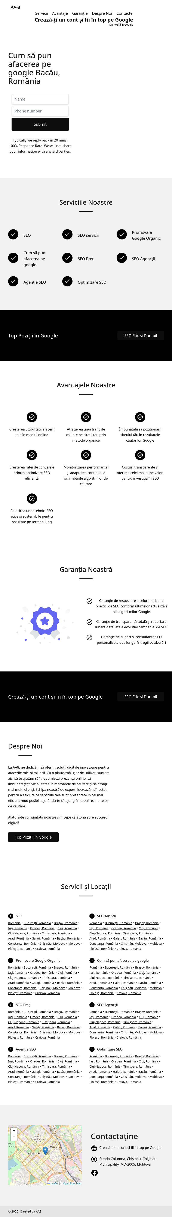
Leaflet (52, 1183)
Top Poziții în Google (33, 837)
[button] (45, 1151)
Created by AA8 (30, 1211)
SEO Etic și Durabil (140, 335)
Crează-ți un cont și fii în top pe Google (130, 1147)
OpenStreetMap (72, 1183)
